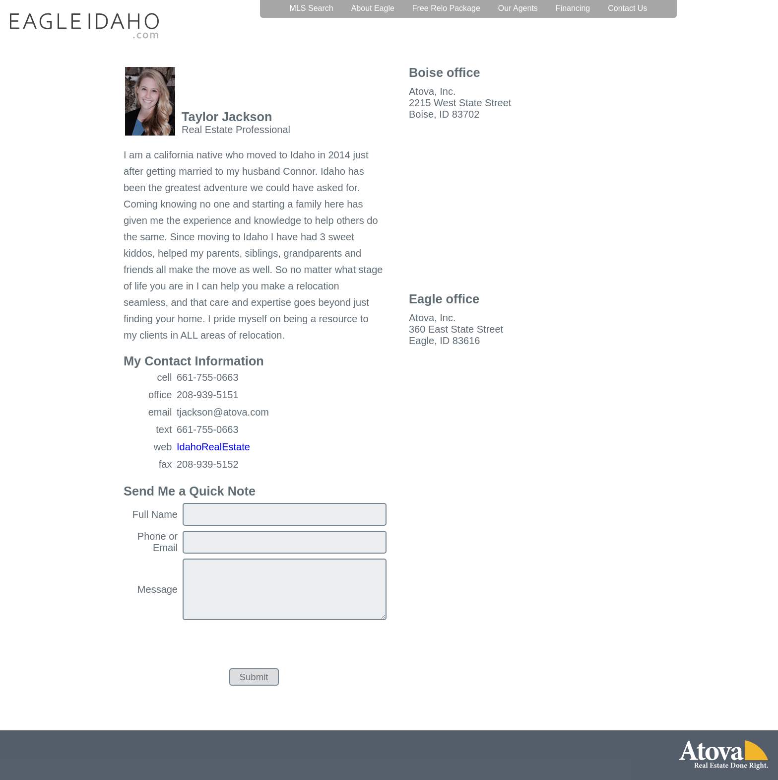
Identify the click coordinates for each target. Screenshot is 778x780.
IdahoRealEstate (213, 446)
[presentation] (258, 644)
